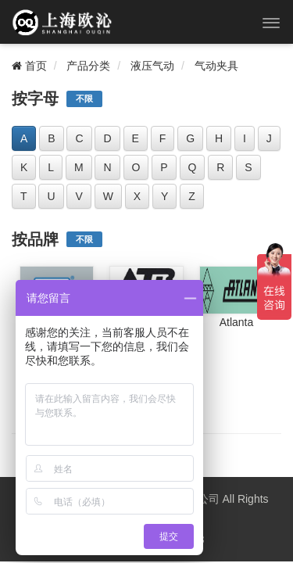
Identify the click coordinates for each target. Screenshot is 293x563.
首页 (29, 65)
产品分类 (88, 65)
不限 (84, 98)
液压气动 (152, 65)
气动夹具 (216, 65)
